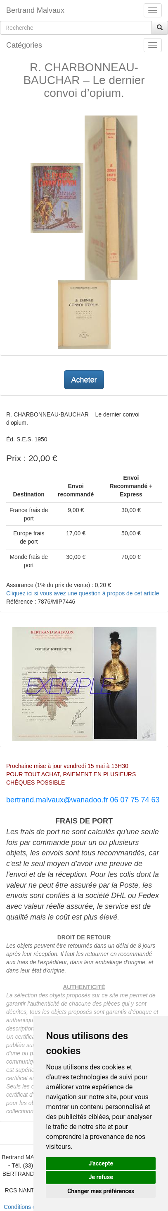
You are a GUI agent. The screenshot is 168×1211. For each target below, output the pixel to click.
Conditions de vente (29, 1207)
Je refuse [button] (101, 1177)
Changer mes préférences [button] (100, 1191)
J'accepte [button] (100, 1163)
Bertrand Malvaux (35, 10)
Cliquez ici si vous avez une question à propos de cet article (82, 593)
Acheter (84, 380)
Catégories (24, 45)
